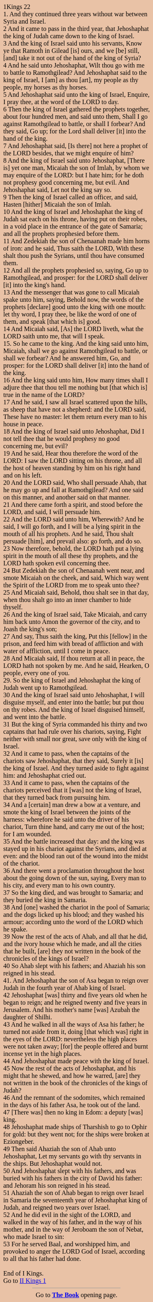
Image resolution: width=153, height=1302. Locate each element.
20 (6, 482)
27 (6, 636)
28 (6, 658)
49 (6, 1148)
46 (6, 1097)
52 (6, 1214)
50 (6, 1170)
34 (6, 804)
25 (6, 592)
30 (6, 694)
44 (6, 1061)
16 (6, 380)
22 (6, 519)
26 (6, 614)
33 (6, 782)
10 (6, 211)
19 (6, 453)
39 (6, 936)
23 (6, 548)
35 (6, 841)
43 (6, 1024)
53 (6, 1244)
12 (6, 270)
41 (6, 980)
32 (6, 753)
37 (6, 892)
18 (6, 431)
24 (6, 570)
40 (6, 965)
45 (6, 1068)
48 (6, 1126)
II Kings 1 (33, 1280)
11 (6, 241)
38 (6, 907)
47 (6, 1112)
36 (6, 870)
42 (6, 995)
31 (6, 724)
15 (6, 343)
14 (6, 328)
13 (6, 292)
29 (6, 680)
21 (6, 504)
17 (6, 402)
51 (6, 1192)
